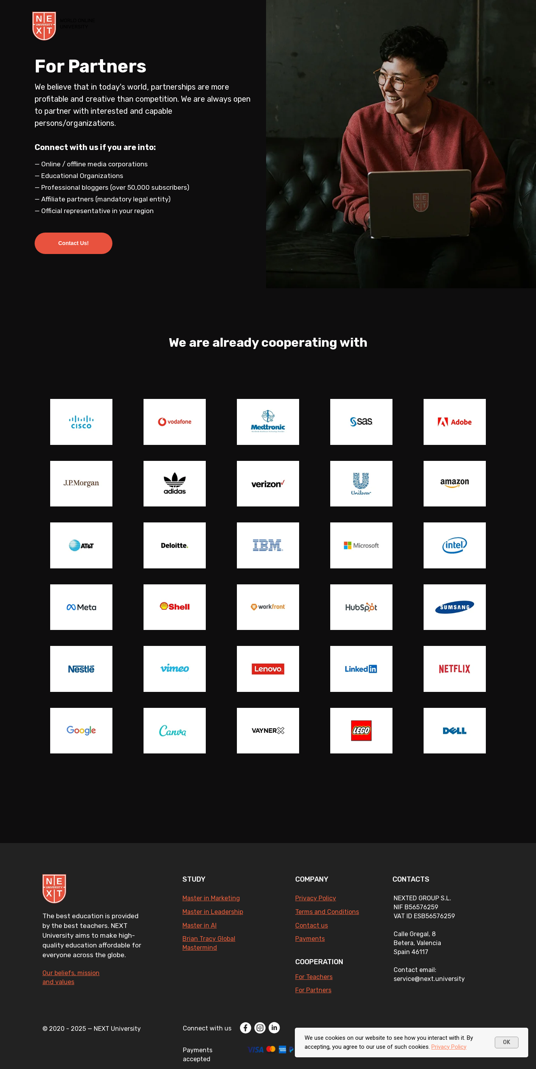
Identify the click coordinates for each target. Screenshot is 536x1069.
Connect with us (207, 1028)
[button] (73, 243)
